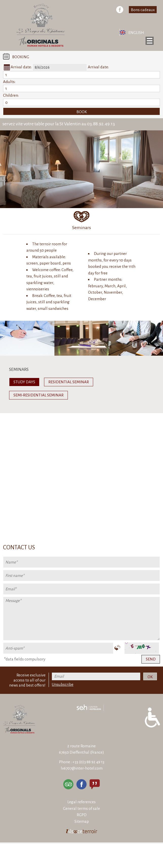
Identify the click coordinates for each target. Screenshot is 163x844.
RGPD (82, 815)
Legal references (81, 802)
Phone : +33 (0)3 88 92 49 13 (81, 762)
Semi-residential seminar (38, 395)
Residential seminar (68, 382)
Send (151, 659)
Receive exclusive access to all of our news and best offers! (27, 680)
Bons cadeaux (143, 10)
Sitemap (81, 821)
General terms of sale (81, 808)
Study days (24, 382)
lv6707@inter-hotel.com (82, 768)
